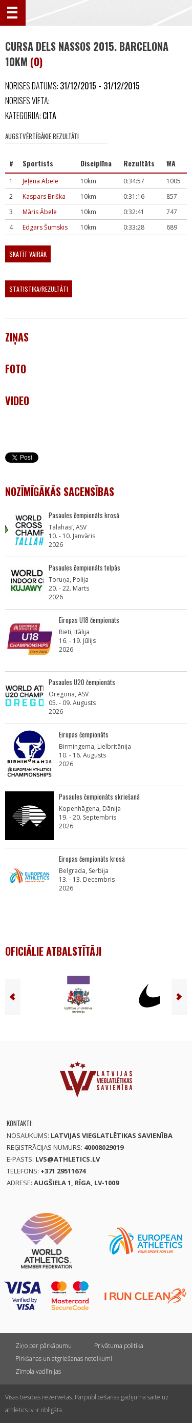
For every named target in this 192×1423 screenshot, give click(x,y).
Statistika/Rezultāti (38, 288)
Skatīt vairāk (28, 254)
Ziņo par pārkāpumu (43, 1345)
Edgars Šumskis (45, 227)
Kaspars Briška (44, 196)
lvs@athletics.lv (67, 1159)
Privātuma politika (118, 1345)
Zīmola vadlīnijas (38, 1371)
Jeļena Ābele (40, 181)
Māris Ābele (40, 211)
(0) (36, 61)
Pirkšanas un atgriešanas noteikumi (63, 1358)
